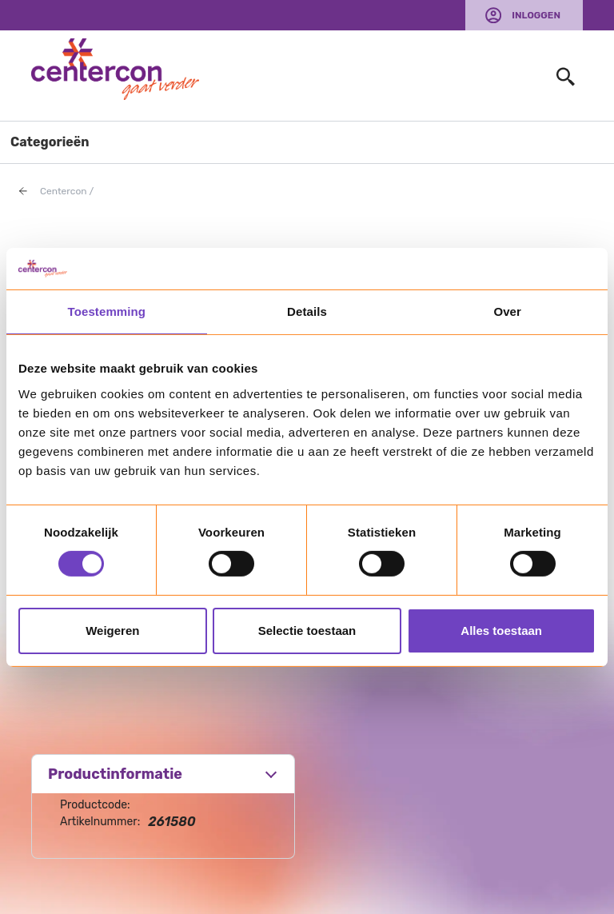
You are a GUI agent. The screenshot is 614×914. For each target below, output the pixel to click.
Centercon (63, 191)
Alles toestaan (501, 630)
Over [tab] (507, 311)
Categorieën (50, 142)
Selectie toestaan (307, 630)
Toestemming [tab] (107, 311)
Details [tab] (307, 311)
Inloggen (536, 15)
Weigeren (112, 630)
